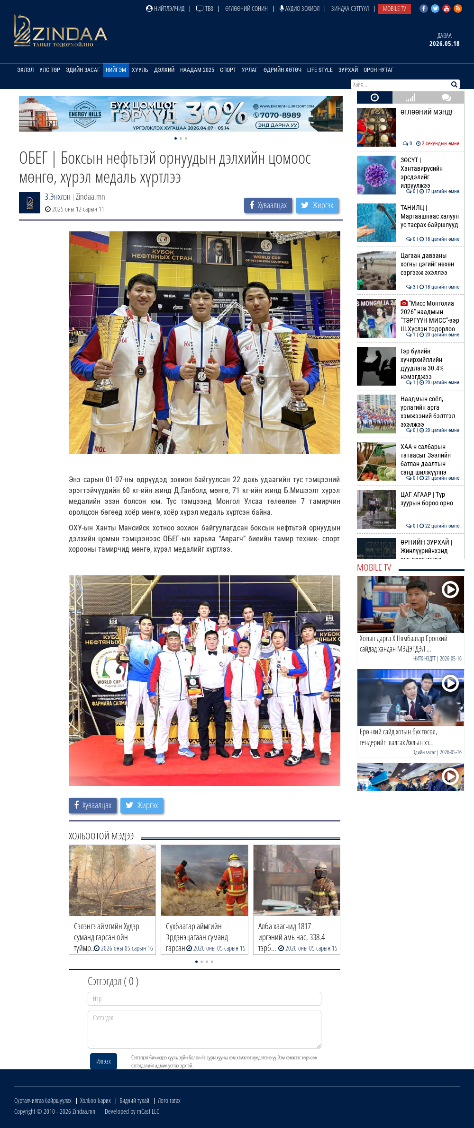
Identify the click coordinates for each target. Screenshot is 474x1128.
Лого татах (169, 1100)
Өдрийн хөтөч (282, 70)
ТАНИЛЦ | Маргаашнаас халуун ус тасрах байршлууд (408, 216)
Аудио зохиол (299, 8)
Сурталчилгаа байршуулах (43, 1100)
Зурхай (348, 70)
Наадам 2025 (197, 70)
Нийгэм (116, 70)
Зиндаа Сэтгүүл (350, 8)
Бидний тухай (134, 1100)
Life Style (320, 70)
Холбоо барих (95, 1100)
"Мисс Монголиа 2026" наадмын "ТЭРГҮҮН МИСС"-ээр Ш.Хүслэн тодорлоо (408, 316)
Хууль (140, 70)
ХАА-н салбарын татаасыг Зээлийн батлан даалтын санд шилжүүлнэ (408, 459)
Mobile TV (394, 8)
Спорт (228, 70)
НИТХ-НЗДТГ (424, 658)
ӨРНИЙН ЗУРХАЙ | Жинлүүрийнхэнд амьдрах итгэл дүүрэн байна (408, 555)
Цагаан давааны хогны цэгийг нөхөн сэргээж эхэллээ (408, 264)
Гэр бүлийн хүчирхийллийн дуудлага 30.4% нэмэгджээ (408, 364)
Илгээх (103, 1061)
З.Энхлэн (58, 196)
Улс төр (49, 70)
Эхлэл (25, 70)
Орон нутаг (379, 70)
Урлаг (250, 70)
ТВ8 (204, 8)
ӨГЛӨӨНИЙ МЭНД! (408, 112)
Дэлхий (164, 70)
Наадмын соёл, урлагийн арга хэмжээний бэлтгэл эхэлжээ (408, 412)
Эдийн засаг (83, 70)
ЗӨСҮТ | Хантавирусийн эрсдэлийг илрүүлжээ (408, 173)
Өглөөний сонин (246, 8)
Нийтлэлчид (165, 8)
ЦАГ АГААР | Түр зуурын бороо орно (408, 498)
